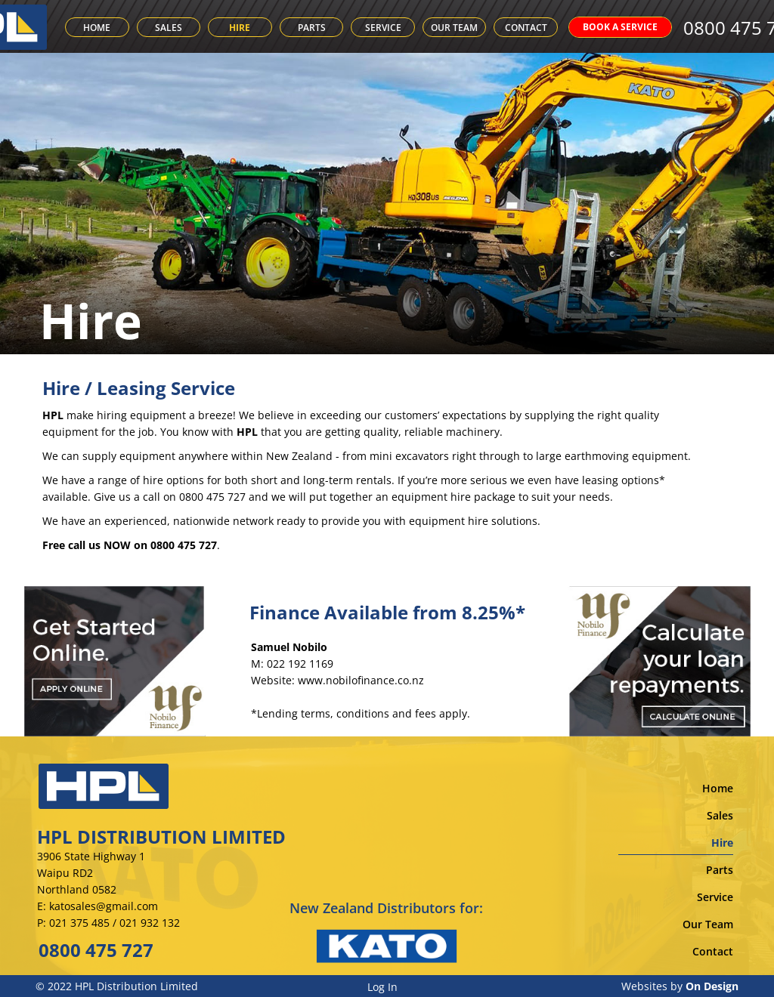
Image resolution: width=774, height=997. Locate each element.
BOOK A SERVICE (644, 26)
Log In (382, 987)
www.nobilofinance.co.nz (361, 680)
